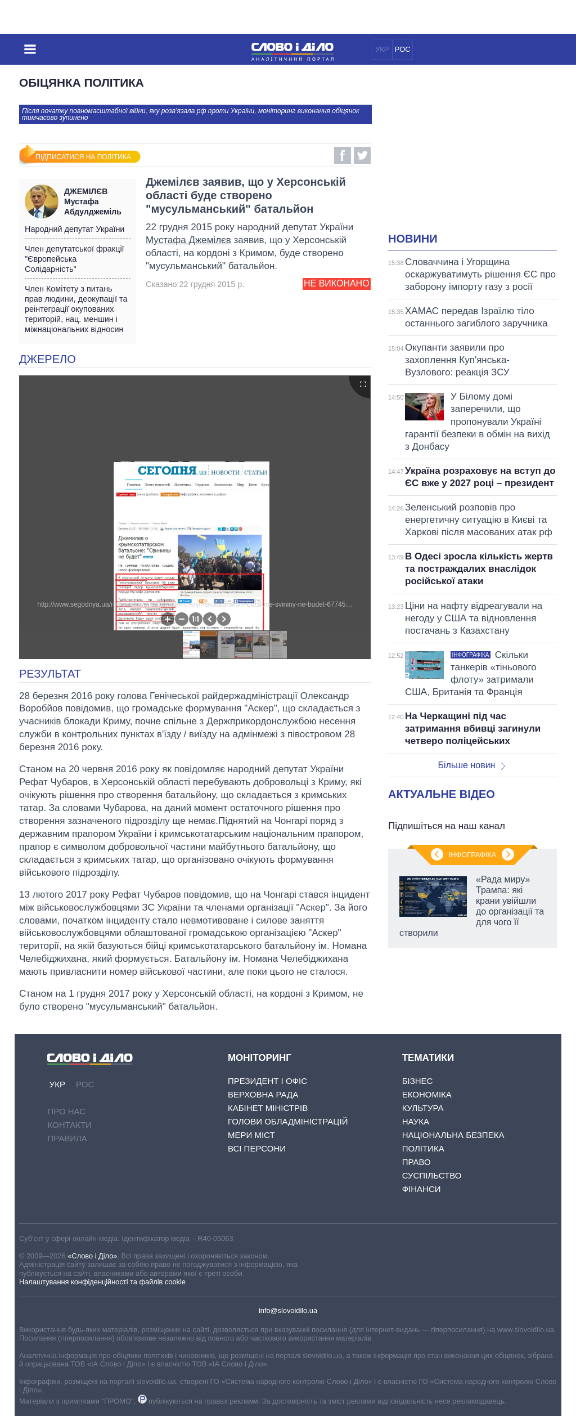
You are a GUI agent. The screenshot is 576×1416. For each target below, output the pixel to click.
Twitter (362, 155)
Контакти (69, 1125)
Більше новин (471, 765)
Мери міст (251, 1135)
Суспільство (432, 1175)
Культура (423, 1108)
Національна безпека (453, 1135)
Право (416, 1162)
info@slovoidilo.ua (288, 1310)
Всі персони (257, 1148)
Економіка (427, 1094)
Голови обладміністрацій (288, 1121)
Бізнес (417, 1081)
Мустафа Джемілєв (188, 240)
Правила (67, 1138)
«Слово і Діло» (92, 1256)
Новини (413, 238)
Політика (423, 1148)
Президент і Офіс (267, 1081)
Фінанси (421, 1189)
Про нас (66, 1111)
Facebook (342, 155)
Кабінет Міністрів (268, 1108)
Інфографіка (472, 854)
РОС (403, 49)
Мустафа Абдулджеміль (97, 201)
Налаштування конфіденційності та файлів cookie (102, 1282)
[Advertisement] (482, 155)
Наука (415, 1121)
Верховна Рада (263, 1094)
